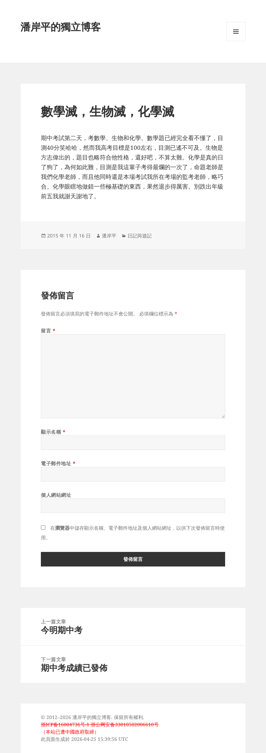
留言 (48, 330)
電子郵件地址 (58, 463)
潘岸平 (109, 235)
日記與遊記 (139, 235)
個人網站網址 (56, 495)
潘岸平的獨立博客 (60, 26)
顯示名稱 (53, 432)
